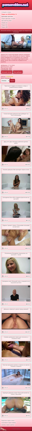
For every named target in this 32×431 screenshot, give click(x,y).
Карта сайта (16, 428)
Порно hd (4, 25)
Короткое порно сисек (7, 420)
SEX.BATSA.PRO (6, 20)
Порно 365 (4, 27)
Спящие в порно (6, 12)
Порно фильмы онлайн (8, 18)
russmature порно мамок (8, 422)
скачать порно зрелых (8, 424)
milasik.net (4, 22)
